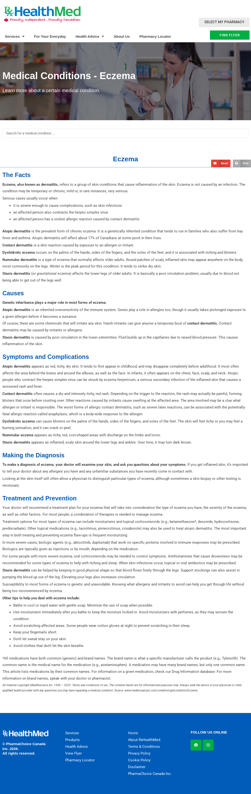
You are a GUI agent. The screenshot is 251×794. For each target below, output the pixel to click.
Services (14, 36)
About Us (122, 36)
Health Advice (90, 36)
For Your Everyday (50, 36)
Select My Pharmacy (224, 22)
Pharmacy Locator (155, 36)
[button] (220, 163)
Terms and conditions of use (90, 685)
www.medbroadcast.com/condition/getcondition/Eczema (160, 690)
